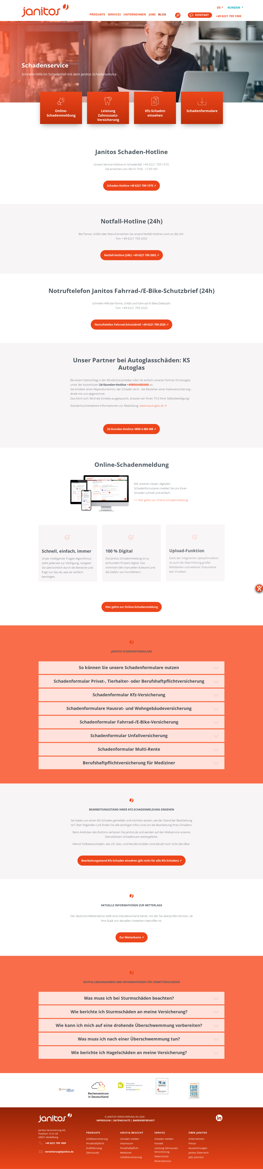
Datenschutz (121, 1120)
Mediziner (126, 1152)
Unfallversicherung (97, 1138)
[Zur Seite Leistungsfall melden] (108, 108)
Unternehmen (134, 14)
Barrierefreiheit (144, 1120)
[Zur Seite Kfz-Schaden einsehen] (155, 108)
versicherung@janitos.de (59, 1151)
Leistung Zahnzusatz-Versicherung (166, 1149)
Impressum (103, 1120)
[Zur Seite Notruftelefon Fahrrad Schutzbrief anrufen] (131, 322)
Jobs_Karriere (196, 1157)
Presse (192, 1143)
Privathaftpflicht (95, 1143)
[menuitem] (97, 16)
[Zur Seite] (201, 108)
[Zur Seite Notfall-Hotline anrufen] (131, 252)
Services (114, 14)
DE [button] (219, 7)
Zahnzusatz (92, 1152)
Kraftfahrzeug (94, 1148)
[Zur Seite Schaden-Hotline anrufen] (131, 183)
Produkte (97, 14)
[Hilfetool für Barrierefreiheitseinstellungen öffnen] (259, 588)
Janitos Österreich (199, 1152)
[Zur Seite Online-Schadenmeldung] (131, 604)
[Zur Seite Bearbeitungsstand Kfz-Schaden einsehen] (131, 858)
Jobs (152, 14)
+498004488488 (138, 385)
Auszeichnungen (198, 1148)
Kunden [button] (234, 7)
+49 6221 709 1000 (228, 16)
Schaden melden (129, 1138)
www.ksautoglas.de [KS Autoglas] (152, 406)
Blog (162, 14)
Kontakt (158, 1143)
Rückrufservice (162, 1161)
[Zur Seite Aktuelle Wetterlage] (132, 934)
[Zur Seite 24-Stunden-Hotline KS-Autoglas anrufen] (131, 426)
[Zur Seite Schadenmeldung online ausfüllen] (61, 108)
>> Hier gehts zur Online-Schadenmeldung (161, 500)
